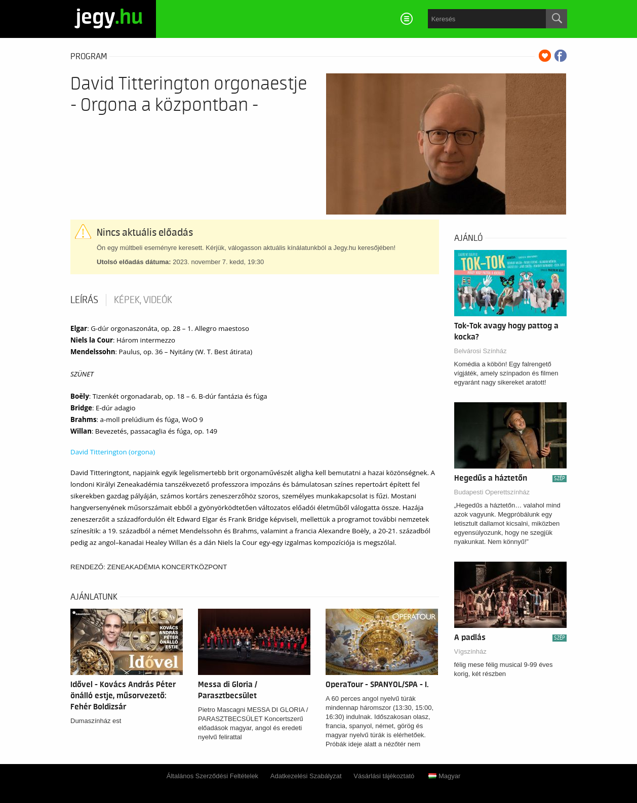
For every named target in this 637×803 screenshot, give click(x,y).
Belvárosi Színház (480, 351)
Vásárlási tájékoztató (383, 776)
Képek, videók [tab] (143, 300)
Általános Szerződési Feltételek (212, 776)
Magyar (444, 776)
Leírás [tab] (84, 300)
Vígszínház (470, 651)
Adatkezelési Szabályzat (306, 776)
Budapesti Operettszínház (492, 492)
